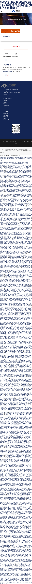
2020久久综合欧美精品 (10, 558)
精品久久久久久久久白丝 (18, 198)
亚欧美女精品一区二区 (6, 478)
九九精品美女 (2, 417)
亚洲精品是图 (18, 378)
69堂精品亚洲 (13, 514)
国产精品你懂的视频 (23, 443)
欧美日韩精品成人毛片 (24, 275)
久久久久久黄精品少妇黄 (24, 241)
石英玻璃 (10, 150)
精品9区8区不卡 (3, 402)
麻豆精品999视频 (9, 346)
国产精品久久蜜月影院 (7, 375)
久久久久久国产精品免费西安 (24, 350)
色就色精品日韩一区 (15, 376)
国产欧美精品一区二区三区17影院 (11, 276)
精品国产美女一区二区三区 (11, 246)
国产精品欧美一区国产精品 (20, 211)
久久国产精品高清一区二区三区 (20, 232)
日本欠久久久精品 (5, 319)
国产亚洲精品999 (18, 551)
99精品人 (6, 388)
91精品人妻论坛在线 (10, 262)
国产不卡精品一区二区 (11, 206)
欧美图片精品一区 (8, 519)
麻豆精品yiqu (9, 265)
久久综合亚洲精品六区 (13, 253)
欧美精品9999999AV (8, 293)
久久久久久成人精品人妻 (17, 200)
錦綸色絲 (15, 150)
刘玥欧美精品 (10, 452)
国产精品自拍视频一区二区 (19, 312)
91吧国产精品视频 (10, 475)
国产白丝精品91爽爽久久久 (26, 196)
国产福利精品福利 (24, 380)
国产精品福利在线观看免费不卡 (15, 173)
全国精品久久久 (19, 307)
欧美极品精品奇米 (9, 503)
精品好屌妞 (26, 394)
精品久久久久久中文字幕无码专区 (22, 372)
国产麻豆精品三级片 (4, 225)
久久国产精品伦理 (8, 582)
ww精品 (22, 331)
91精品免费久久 (23, 504)
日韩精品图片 (28, 497)
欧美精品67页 (17, 367)
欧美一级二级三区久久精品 (19, 418)
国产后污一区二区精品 (22, 177)
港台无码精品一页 (10, 298)
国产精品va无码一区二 (10, 296)
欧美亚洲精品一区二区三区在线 (9, 459)
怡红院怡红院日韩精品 (24, 252)
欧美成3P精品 (28, 359)
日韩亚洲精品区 (11, 326)
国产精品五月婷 (10, 566)
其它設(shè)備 (6, 119)
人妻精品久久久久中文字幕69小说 (21, 336)
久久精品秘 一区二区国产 (15, 228)
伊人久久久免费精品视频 (21, 570)
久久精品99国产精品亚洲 (26, 541)
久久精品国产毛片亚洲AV (16, 451)
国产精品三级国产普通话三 (13, 554)
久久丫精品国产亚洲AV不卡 (13, 252)
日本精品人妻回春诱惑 (26, 532)
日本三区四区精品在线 (10, 527)
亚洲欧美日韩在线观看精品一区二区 (20, 549)
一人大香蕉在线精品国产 (7, 181)
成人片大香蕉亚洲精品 (19, 508)
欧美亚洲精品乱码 (20, 234)
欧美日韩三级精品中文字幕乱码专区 (10, 397)
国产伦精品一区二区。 (21, 247)
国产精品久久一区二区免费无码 (24, 261)
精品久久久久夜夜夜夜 (9, 404)
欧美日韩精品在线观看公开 (20, 565)
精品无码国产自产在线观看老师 (16, 208)
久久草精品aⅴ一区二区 (14, 468)
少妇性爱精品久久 (8, 238)
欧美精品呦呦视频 (6, 514)
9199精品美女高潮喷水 (13, 290)
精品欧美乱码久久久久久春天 (17, 214)
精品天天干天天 (8, 532)
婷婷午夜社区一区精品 (20, 362)
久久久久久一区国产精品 (16, 375)
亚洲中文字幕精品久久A (13, 272)
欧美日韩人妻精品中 (21, 419)
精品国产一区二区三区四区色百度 (25, 442)
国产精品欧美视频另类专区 (10, 184)
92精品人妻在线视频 (21, 365)
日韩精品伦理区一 (16, 476)
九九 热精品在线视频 (15, 495)
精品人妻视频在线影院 (15, 220)
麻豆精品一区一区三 (4, 162)
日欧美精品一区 (26, 342)
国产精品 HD (22, 523)
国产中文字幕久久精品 (12, 318)
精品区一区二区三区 (23, 334)
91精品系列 (18, 514)
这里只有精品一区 (7, 294)
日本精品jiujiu (4, 440)
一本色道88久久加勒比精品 (9, 329)
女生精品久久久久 (16, 255)
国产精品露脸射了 (24, 383)
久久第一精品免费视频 (25, 327)
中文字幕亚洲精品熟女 (9, 371)
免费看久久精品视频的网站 (16, 231)
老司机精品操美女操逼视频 (25, 519)
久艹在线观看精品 (27, 371)
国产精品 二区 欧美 (17, 217)
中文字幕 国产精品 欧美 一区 (16, 518)
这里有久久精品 (7, 234)
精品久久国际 (23, 493)
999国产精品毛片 (16, 503)
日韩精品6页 (27, 558)
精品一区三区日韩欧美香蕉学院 (19, 165)
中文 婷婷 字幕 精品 (27, 416)
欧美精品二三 (27, 236)
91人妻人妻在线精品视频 (23, 539)
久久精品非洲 (10, 516)
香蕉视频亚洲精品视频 (26, 385)
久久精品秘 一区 (14, 497)
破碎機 (4, 118)
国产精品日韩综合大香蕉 (12, 168)
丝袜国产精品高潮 (17, 561)
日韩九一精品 (25, 282)
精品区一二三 (27, 582)
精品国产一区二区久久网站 (15, 560)
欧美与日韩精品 (22, 574)
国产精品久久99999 (17, 345)
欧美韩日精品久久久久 (15, 294)
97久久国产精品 (6, 166)
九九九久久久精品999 (11, 322)
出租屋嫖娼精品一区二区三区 (19, 566)
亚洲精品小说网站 (22, 400)
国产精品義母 (20, 525)
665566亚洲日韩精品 (10, 563)
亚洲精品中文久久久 (25, 552)
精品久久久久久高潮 (17, 408)
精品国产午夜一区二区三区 (11, 421)
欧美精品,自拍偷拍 (21, 471)
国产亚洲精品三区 (13, 175)
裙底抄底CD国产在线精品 (6, 323)
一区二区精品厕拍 (16, 409)
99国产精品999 (20, 229)
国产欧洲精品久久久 (23, 256)
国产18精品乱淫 (8, 214)
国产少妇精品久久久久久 (7, 531)
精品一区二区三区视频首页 (11, 391)
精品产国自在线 (3, 342)
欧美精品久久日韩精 (13, 250)
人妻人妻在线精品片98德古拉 (13, 523)
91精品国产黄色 (9, 381)
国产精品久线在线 (27, 490)
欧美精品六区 (23, 204)
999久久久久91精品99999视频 (7, 340)
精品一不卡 (12, 166)
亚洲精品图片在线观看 (23, 427)
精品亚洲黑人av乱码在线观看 (14, 225)
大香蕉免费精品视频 (19, 460)
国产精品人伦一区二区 (18, 340)
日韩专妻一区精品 (21, 258)
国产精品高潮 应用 (3, 267)
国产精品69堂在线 (21, 497)
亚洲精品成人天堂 (11, 508)
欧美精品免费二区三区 (11, 564)
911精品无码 (19, 347)
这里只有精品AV (11, 490)
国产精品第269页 (13, 347)
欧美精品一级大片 (20, 206)
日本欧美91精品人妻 (21, 410)
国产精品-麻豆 (14, 357)
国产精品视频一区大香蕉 (22, 266)
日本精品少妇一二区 (13, 430)
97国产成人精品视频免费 (22, 440)
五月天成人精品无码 (7, 488)
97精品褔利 (18, 184)
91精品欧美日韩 (8, 413)
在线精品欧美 (27, 508)
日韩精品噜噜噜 (25, 186)
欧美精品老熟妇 (23, 409)
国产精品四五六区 (13, 485)
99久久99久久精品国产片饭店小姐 (15, 370)
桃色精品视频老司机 (12, 536)
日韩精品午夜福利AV (24, 220)
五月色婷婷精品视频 (18, 186)
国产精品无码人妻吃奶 (14, 400)
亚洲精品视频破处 (21, 580)
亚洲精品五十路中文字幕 (10, 394)
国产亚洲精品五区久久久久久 (26, 223)
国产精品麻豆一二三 (8, 189)
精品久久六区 (26, 353)
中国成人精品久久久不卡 (8, 303)
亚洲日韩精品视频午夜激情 (13, 374)
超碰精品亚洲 (17, 390)
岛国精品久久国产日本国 (25, 225)
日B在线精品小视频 (25, 308)
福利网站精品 (23, 514)
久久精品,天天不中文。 (25, 280)
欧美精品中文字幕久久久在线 (17, 507)
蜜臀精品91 (2, 201)
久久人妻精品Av (6, 364)
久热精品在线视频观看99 (8, 241)
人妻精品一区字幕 (27, 397)
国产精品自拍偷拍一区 (27, 200)
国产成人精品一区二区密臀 (13, 334)
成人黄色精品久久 (10, 342)
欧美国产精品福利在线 (5, 518)
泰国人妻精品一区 (5, 445)
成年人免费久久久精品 (10, 466)
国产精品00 (27, 315)
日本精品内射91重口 (22, 521)
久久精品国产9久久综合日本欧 (19, 502)
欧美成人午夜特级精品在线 (23, 250)
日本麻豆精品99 (13, 190)
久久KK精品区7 (7, 309)
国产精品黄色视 (5, 412)
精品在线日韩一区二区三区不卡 (7, 422)
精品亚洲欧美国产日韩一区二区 (15, 484)
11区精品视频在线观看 (26, 578)
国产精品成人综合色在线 (5, 229)
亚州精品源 (13, 398)
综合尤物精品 (21, 341)
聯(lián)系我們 (6, 36)
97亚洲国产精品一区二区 (5, 386)
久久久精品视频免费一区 (15, 384)
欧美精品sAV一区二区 (17, 203)
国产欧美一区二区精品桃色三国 (21, 284)
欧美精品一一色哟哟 (19, 296)
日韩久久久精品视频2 (18, 343)
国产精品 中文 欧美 (4, 390)
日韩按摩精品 (14, 237)
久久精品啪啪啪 (14, 535)
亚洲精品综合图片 (24, 464)
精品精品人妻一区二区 (26, 173)
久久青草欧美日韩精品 (19, 530)
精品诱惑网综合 (23, 498)
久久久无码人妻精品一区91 (26, 462)
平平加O (20, 149)
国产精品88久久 (6, 271)
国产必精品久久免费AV (7, 210)
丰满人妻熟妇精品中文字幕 (7, 383)
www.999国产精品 (10, 186)
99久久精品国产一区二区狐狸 (8, 418)
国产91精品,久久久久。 (18, 449)
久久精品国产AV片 (14, 483)
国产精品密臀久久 (11, 499)
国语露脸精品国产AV (8, 233)
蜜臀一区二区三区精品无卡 (6, 578)
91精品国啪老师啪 (5, 522)
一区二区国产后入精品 (20, 170)
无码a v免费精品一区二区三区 (15, 308)
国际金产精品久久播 (21, 310)
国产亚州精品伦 (6, 560)
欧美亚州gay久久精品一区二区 (12, 295)
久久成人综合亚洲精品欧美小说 (9, 369)
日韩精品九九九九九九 (23, 554)
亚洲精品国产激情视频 (11, 313)
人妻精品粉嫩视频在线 (22, 537)
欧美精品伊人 (12, 378)
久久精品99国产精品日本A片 (11, 417)
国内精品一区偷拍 (20, 421)
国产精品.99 (3, 186)
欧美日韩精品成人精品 (26, 267)
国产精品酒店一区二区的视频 (7, 324)
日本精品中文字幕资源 (8, 361)
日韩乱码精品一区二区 (24, 279)
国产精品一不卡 (11, 565)
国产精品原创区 (14, 291)
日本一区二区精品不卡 (21, 352)
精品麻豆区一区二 (26, 542)
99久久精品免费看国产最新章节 (22, 564)
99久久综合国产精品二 (14, 443)
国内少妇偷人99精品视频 (17, 532)
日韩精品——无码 (5, 208)
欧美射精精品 (11, 172)
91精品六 (27, 294)
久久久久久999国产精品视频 (8, 487)
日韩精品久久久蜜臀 (14, 537)
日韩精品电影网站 (27, 218)
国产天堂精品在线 (22, 376)
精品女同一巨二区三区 (14, 179)
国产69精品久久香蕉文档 (7, 300)
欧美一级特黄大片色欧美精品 (22, 182)
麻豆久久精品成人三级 (21, 242)
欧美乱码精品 (29, 400)
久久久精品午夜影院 (4, 449)
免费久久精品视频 (9, 479)
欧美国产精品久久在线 (6, 451)
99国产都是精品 (15, 442)
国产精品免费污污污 (9, 502)
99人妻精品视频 (17, 462)
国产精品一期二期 (16, 381)
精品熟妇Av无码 (6, 378)
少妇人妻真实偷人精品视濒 (12, 474)
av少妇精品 (2, 260)
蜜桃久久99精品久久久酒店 (5, 492)
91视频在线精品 (21, 397)
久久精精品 (19, 260)
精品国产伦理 (12, 224)
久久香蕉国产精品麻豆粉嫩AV (20, 187)
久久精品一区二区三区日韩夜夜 (23, 189)
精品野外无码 (22, 367)
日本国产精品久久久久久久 (5, 574)
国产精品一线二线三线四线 (11, 209)
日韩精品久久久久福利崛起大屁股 (17, 436)
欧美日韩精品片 (4, 508)
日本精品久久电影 (13, 271)
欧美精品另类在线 (20, 265)
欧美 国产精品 (8, 385)
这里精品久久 (9, 200)
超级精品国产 (5, 525)
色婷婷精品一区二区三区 (25, 435)
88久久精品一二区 (22, 290)
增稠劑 (29, 150)
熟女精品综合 (18, 455)
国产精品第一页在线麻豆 (12, 580)
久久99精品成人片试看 (23, 314)
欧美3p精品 (23, 294)
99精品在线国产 (21, 291)
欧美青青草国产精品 (24, 215)
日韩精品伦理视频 (21, 441)
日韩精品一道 (18, 327)
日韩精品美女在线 (11, 388)
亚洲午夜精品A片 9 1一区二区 (11, 195)
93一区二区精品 (4, 526)
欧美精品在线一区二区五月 (23, 485)
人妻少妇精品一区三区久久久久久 (11, 201)
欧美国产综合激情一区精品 (9, 239)
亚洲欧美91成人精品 (27, 433)
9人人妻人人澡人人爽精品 (5, 464)
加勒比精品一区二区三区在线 (5, 552)
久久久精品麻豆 (23, 450)
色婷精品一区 (4, 327)
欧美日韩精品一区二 (19, 527)
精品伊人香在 (23, 531)
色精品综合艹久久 (11, 460)
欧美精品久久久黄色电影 (20, 558)
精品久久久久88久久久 (18, 371)
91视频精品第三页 (15, 341)
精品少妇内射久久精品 (23, 495)
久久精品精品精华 (6, 423)
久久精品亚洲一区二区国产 (5, 376)
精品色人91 (12, 372)
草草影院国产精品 (25, 561)
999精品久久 (24, 293)
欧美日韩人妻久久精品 (14, 555)
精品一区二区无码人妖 (19, 394)
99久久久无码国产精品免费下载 (13, 469)
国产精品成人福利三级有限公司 (21, 563)
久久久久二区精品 (22, 423)
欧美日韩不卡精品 (17, 475)
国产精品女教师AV (21, 272)
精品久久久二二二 (3, 321)
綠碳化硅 (16, 149)
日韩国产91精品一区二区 (17, 578)
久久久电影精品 (11, 390)
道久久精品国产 (9, 255)
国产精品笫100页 (23, 468)
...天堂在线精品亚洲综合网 (5, 545)
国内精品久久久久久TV (9, 187)
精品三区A (20, 544)
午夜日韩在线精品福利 (20, 398)
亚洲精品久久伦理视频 (12, 526)
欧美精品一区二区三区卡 (15, 498)
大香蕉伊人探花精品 (17, 233)
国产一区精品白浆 (15, 413)
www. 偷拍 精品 (24, 503)
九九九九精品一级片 (26, 408)
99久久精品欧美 (23, 386)
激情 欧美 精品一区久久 (9, 263)
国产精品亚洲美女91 (4, 334)
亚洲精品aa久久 (8, 167)
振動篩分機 (5, 116)
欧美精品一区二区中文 (23, 201)
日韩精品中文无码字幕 (16, 293)
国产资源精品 (13, 571)
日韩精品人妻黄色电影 (24, 393)
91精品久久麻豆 (28, 258)
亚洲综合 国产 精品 (6, 517)
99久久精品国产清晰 (8, 222)
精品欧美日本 (11, 449)
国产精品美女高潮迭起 (26, 573)
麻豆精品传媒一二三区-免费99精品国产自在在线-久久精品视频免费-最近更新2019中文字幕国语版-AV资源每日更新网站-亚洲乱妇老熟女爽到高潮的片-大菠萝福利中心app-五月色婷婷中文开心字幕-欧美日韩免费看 (16, 5)
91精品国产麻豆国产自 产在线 (23, 575)
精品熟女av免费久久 (9, 379)
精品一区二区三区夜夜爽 (12, 441)
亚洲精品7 (3, 171)
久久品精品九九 (7, 357)
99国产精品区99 (13, 229)
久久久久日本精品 (18, 559)
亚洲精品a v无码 (3, 307)
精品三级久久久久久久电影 (13, 457)
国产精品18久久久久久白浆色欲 (21, 454)
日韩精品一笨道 (25, 217)
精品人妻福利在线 (9, 380)
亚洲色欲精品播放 (12, 205)
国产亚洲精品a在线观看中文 (26, 317)
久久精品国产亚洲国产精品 (13, 227)
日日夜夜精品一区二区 (11, 362)
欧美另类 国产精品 (14, 517)
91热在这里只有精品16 (4, 579)
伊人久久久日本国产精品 (8, 528)
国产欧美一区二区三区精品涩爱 (16, 432)
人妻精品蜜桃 (24, 348)
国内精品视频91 (8, 182)
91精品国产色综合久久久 (18, 416)
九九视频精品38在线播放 (6, 185)
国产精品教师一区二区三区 (14, 431)
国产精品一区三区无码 (6, 341)
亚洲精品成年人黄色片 (17, 569)
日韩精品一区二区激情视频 (26, 289)
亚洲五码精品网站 (7, 291)
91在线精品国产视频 (21, 190)
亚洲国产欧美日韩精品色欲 (21, 309)
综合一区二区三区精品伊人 (23, 405)
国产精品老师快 (4, 223)
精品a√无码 (4, 362)
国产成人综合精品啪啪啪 (14, 579)
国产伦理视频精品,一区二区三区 (24, 271)
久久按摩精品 (28, 305)
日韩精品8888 (21, 355)
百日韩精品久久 (8, 447)
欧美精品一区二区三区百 (16, 348)
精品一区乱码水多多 (5, 400)
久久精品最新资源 (13, 405)
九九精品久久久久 (12, 573)
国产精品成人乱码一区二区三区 (19, 395)
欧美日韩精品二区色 (4, 252)
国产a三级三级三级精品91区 (23, 412)
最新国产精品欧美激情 (4, 290)
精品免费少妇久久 (26, 214)
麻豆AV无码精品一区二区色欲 (11, 352)
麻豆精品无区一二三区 (13, 412)
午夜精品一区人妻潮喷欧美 (18, 218)
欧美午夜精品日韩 (26, 364)
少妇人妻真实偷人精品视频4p (7, 279)
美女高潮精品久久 (18, 192)
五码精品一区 (14, 185)
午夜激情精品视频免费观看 (22, 195)
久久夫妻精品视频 (21, 473)
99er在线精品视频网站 (7, 338)
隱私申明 (5, 103)
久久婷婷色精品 (11, 561)
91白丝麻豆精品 (20, 318)
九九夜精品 (29, 266)
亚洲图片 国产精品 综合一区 (12, 521)
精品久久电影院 (10, 395)
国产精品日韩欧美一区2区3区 (10, 359)
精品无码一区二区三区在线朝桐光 (24, 321)
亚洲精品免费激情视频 (13, 257)
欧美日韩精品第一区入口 (12, 366)
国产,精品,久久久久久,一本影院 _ (23, 285)
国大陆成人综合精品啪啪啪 (14, 204)
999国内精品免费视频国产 (19, 437)
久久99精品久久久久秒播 (10, 192)
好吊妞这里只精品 (20, 237)
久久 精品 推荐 (21, 407)
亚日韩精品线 (5, 454)
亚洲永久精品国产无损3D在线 (19, 582)
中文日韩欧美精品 (5, 250)
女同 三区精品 (14, 492)
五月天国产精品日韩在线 (27, 375)
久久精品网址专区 (9, 165)
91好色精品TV (28, 324)
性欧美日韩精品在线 (16, 435)
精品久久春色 (20, 417)
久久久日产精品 (6, 199)
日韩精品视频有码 (3, 326)
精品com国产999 (17, 326)
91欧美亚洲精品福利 (5, 484)
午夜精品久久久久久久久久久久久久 (12, 414)
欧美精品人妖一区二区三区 (22, 577)
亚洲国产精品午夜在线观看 (7, 408)
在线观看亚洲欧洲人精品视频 (7, 203)
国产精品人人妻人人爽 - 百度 (15, 301)
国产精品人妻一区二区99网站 (14, 223)
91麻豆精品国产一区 (5, 256)
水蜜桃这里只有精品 (4, 236)
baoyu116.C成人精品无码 (9, 312)
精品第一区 (3, 421)
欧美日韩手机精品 (26, 391)
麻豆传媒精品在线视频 (7, 550)
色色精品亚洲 (20, 257)
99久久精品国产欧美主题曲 (14, 289)
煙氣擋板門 (2, 152)
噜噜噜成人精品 (16, 504)
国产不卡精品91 (3, 322)
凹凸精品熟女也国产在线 (11, 365)
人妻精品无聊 (17, 262)
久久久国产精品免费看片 (8, 473)
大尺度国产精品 (24, 379)
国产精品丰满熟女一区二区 (10, 170)
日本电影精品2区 (28, 237)
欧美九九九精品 (4, 547)
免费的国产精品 (26, 432)
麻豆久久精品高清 (13, 180)
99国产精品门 (24, 475)
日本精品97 (14, 285)
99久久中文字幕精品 (26, 569)
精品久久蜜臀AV (15, 177)
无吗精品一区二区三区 (15, 500)
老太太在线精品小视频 (11, 307)
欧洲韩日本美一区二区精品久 (16, 282)
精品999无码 (24, 370)
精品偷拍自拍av (9, 416)
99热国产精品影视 (8, 288)
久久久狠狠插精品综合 (10, 299)
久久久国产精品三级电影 (20, 329)
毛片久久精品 (22, 162)
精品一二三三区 (7, 194)
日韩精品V (14, 265)
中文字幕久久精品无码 (20, 388)
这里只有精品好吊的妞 (16, 323)
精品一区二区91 (10, 462)
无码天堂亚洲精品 (11, 336)
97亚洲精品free (26, 307)
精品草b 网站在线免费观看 (9, 530)
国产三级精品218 (16, 383)
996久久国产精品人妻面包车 (12, 314)
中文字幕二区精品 (5, 347)
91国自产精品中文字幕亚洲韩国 (22, 459)
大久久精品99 (28, 204)
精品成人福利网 (16, 452)
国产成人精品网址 (11, 236)
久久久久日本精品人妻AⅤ (13, 261)
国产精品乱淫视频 (23, 262)
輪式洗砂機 (7, 65)
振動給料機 (5, 113)
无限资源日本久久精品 (23, 163)
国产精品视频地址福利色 (18, 238)
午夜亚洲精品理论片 (15, 423)
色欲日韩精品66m (15, 519)
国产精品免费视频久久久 (15, 196)
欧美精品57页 (6, 179)
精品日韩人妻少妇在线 (23, 555)
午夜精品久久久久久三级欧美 (18, 210)
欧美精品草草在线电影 (14, 256)
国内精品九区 (20, 180)
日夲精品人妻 (16, 241)
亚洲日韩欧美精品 (11, 547)
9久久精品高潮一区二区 (5, 228)
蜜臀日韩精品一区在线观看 (17, 251)
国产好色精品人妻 (27, 224)
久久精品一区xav (17, 172)
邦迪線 (6, 150)
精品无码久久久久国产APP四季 (24, 506)
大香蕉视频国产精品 (17, 528)
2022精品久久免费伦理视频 (26, 228)
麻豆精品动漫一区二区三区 (26, 522)
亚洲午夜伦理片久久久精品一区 (8, 512)
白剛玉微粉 (25, 150)
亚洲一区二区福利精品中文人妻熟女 (21, 244)
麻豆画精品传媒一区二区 (16, 248)
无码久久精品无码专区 (4, 204)
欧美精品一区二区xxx (15, 274)
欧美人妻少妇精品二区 (26, 260)
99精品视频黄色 (10, 218)
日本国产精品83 (14, 389)
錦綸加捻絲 (10, 149)
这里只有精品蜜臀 (16, 380)
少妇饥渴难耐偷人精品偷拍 (11, 328)
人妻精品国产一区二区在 (21, 205)
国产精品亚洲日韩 (4, 438)
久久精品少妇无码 (25, 298)
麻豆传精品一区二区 (19, 353)
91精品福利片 (18, 299)
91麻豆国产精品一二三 (26, 447)
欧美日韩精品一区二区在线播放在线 (20, 303)
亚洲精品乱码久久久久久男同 (15, 481)
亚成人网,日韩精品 (25, 167)
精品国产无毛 (19, 573)
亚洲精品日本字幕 (18, 263)
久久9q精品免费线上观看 (8, 476)
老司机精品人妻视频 (17, 171)
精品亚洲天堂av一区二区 (12, 440)
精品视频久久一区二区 (9, 232)
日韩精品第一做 (20, 391)
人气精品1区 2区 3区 (23, 414)
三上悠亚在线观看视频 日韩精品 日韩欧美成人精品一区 (20, 319)
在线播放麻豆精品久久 (26, 461)
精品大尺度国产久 (11, 454)
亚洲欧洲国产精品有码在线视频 (16, 364)
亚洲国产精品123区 (16, 550)
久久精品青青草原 (21, 281)
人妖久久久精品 (28, 341)
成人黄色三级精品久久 (14, 386)
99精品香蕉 (24, 248)
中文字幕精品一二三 (7, 348)
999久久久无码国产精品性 (10, 455)
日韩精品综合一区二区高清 (23, 535)
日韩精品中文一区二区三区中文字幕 (18, 545)
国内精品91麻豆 (14, 310)
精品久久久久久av (21, 332)
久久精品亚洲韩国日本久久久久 (21, 489)
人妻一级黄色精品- (6, 555)
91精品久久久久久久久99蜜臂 (23, 304)
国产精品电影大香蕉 (24, 469)
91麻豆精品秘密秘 (22, 277)
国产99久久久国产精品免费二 (25, 579)
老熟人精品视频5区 (6, 405)
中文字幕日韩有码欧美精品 (5, 398)
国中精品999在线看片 (27, 251)
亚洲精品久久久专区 (20, 236)
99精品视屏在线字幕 (7, 285)
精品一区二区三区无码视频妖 (19, 516)
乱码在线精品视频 (3, 523)
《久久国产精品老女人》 (16, 167)
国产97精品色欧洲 (24, 455)
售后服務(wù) (6, 105)
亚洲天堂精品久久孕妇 (7, 541)
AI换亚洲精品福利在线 (26, 481)
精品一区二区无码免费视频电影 (8, 356)
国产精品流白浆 (20, 536)
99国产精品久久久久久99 (24, 274)
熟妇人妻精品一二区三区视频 (25, 333)
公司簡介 (5, 100)
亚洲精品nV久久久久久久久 (20, 356)
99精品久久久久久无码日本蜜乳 (11, 247)
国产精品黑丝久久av (26, 199)
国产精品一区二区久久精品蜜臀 (11, 281)
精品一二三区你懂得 (22, 253)
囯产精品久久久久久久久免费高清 (23, 328)
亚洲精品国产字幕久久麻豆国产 (14, 509)
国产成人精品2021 (21, 175)
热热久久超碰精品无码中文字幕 (11, 471)
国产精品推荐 (8, 399)
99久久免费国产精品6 (19, 166)
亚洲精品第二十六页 (16, 222)
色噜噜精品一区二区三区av (7, 277)
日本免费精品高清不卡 (19, 490)
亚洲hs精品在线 (28, 234)
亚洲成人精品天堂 (25, 451)
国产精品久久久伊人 (11, 327)
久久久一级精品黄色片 (14, 269)
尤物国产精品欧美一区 (18, 404)
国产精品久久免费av (25, 509)
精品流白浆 (2, 244)
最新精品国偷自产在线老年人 (14, 280)
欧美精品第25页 (27, 265)
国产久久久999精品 (16, 531)
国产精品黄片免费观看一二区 (14, 438)
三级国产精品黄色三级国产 (8, 437)
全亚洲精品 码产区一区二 (16, 464)
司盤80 (6, 149)
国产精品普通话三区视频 (19, 465)
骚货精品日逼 (25, 488)
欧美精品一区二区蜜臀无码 (24, 413)
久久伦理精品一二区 (6, 220)
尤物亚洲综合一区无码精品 (9, 433)
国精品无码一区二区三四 (10, 315)
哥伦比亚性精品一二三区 (16, 385)
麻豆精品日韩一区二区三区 (18, 479)
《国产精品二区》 (15, 450)
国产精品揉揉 (7, 274)
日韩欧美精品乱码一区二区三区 (18, 399)
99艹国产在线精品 (24, 213)
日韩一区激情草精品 (11, 331)
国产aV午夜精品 (5, 457)
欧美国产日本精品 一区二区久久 (13, 333)
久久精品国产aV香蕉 (24, 431)
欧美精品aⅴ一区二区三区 (17, 338)
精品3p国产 (20, 470)
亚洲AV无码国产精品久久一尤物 (19, 305)
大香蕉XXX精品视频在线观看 (20, 499)
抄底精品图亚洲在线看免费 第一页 (18, 478)
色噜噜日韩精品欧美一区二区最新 (21, 466)
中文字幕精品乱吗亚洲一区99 (10, 260)
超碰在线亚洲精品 (7, 497)
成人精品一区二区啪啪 (13, 337)
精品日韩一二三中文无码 (14, 393)
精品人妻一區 (20, 526)
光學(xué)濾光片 (25, 149)
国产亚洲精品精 (5, 257)
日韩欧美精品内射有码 (22, 286)
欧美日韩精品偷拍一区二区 (22, 357)
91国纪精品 (29, 227)
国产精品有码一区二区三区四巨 (19, 361)
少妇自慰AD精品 (10, 217)
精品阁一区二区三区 (5, 332)
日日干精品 (26, 166)
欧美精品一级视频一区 (12, 242)
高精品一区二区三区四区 (12, 494)
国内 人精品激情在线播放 (20, 315)
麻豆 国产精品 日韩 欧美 (24, 568)
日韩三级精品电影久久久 (13, 525)
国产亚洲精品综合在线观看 (7, 504)
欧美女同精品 (4, 333)
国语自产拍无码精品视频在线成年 (10, 446)
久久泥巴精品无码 (7, 237)
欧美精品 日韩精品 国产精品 (13, 163)
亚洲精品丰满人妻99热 (25, 384)
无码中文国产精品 (4, 173)
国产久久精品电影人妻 (16, 552)
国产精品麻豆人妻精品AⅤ (13, 286)
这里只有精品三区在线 (9, 367)
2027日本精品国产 (11, 353)
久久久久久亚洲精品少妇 (6, 231)
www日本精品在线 (25, 171)
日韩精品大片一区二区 (4, 224)
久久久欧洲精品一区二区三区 (18, 288)
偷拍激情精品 (18, 369)
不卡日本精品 (7, 456)
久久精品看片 (14, 575)
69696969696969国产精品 (16, 447)
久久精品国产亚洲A (13, 445)
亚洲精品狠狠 (25, 526)
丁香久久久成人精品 (4, 219)
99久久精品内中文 (27, 449)
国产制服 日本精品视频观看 (10, 424)
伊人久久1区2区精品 (16, 317)
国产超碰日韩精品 (3, 580)
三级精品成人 (16, 277)
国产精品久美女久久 (23, 402)
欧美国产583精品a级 (20, 313)
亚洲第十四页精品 (6, 389)
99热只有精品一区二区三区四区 (8, 211)
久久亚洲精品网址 (26, 470)
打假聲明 (5, 102)
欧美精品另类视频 (11, 219)
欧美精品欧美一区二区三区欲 (13, 568)
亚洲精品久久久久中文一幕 (11, 546)
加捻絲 (18, 150)
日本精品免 (15, 473)
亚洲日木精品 (4, 506)
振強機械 (10, 71)
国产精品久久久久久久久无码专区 (25, 483)
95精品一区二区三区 (7, 442)
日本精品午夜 (16, 279)
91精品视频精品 (28, 389)
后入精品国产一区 (5, 301)
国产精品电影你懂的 (4, 533)
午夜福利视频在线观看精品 (12, 407)
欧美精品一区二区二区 (12, 577)
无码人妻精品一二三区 (12, 304)
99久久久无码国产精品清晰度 (18, 181)
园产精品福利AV (24, 500)
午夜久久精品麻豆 (16, 176)
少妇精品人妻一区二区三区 (14, 493)
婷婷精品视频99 (13, 266)
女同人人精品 (17, 331)
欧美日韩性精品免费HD (23, 374)
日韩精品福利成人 (15, 243)
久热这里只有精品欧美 (9, 244)
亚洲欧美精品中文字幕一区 (13, 350)
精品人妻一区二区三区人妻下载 (20, 556)
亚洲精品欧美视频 (22, 227)
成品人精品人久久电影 (12, 470)
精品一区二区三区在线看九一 (14, 215)
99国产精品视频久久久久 (19, 512)
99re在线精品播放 (9, 305)
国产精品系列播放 (14, 456)
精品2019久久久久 (23, 457)
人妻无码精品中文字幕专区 (12, 351)
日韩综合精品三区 (20, 389)
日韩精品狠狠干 (21, 517)
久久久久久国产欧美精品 (5, 498)
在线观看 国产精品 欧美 (24, 269)
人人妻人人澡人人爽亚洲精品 (5, 435)
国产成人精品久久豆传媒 (10, 191)
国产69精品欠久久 (11, 551)
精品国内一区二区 (3, 318)
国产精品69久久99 (7, 243)
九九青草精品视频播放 (24, 550)
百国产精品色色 (22, 337)
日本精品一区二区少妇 (21, 571)
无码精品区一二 (18, 267)
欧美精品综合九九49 (19, 433)
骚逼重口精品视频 (25, 239)
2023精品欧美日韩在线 (23, 533)
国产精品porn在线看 (21, 359)
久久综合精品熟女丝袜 (25, 233)
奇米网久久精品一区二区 (12, 321)
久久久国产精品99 (14, 574)
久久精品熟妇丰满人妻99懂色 (6, 450)
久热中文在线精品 (24, 301)
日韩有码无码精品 (7, 500)
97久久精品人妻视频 (19, 191)
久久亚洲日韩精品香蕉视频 (14, 275)
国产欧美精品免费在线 (25, 560)
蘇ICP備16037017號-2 (19, 141)
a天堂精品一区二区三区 (16, 480)
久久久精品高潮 (27, 492)
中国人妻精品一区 (9, 171)
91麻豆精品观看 (3, 360)
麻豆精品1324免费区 (7, 251)
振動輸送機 (5, 71)
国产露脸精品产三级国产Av (8, 213)
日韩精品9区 (2, 238)
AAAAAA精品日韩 (21, 360)
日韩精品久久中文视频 (7, 427)
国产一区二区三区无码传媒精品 (11, 539)
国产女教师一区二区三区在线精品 (11, 355)
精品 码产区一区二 (19, 219)
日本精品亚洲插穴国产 (9, 343)
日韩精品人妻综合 (6, 495)
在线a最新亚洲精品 (20, 270)
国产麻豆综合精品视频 (22, 428)
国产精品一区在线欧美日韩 (23, 474)
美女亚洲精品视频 (11, 542)
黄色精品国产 (21, 426)
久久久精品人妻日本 (4, 426)
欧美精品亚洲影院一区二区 (12, 544)
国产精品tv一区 (21, 446)
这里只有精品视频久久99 (6, 177)
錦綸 (22, 150)
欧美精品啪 (14, 182)
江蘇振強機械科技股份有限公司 (13, 19)
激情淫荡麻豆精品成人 (5, 196)
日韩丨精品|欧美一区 (21, 185)
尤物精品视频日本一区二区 (13, 162)
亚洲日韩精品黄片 (18, 487)
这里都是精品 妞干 (8, 176)
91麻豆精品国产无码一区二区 (12, 402)
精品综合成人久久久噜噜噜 (15, 522)
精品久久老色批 (5, 573)
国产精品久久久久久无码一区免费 (10, 258)
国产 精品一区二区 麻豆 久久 (19, 324)
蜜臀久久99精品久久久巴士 (7, 549)
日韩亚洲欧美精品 (17, 379)
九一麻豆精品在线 (6, 310)
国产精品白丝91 (17, 213)
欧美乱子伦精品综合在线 (16, 511)
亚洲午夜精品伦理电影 (26, 369)
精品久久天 (25, 318)
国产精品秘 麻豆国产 (26, 484)
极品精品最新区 (15, 427)
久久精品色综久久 (17, 298)
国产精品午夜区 (11, 465)
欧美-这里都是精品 (6, 282)
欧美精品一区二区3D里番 (13, 426)
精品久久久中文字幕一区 (21, 246)
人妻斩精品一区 (12, 559)
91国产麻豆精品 (20, 546)
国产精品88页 (20, 168)
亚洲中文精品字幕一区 (4, 205)
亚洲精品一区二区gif (7, 480)
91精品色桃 (14, 189)
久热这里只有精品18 (12, 570)
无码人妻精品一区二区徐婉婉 (25, 243)
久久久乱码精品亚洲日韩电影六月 (19, 346)
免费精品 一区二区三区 (20, 424)
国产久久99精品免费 (19, 542)
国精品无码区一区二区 (26, 203)
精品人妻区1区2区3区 (8, 409)
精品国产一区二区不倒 (26, 544)
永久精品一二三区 (5, 481)
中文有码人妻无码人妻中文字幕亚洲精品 (20, 403)
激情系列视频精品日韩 (10, 284)
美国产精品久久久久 (12, 270)
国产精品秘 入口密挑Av (27, 551)
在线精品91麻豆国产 (18, 342)
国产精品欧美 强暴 (13, 332)
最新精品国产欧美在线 (18, 422)
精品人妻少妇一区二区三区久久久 (9, 419)
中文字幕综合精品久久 (21, 494)
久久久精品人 (18, 461)
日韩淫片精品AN (20, 209)
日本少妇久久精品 (26, 231)
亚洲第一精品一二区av (19, 224)
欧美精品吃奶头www (15, 194)
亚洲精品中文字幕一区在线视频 (6, 198)
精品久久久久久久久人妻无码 (15, 199)
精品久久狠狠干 (29, 424)
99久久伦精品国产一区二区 (13, 513)
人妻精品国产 (24, 263)
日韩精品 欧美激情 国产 (10, 489)
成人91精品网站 (15, 300)
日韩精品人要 (6, 537)
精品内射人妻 (13, 309)
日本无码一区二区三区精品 (12, 360)
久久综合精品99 (18, 239)
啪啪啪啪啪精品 (14, 234)
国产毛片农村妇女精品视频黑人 (24, 430)
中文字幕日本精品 (26, 343)
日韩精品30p (3, 298)
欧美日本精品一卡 (11, 267)
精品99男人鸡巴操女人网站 (10, 461)
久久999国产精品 (9, 569)
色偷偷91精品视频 (26, 208)
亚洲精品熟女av (11, 556)
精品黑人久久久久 (7, 248)
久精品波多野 (23, 390)
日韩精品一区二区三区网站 (13, 533)
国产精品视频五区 (19, 322)
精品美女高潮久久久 (16, 541)
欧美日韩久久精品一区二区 (24, 179)
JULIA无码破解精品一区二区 (17, 488)
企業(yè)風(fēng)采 (7, 106)
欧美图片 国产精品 (23, 194)
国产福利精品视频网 (7, 575)
